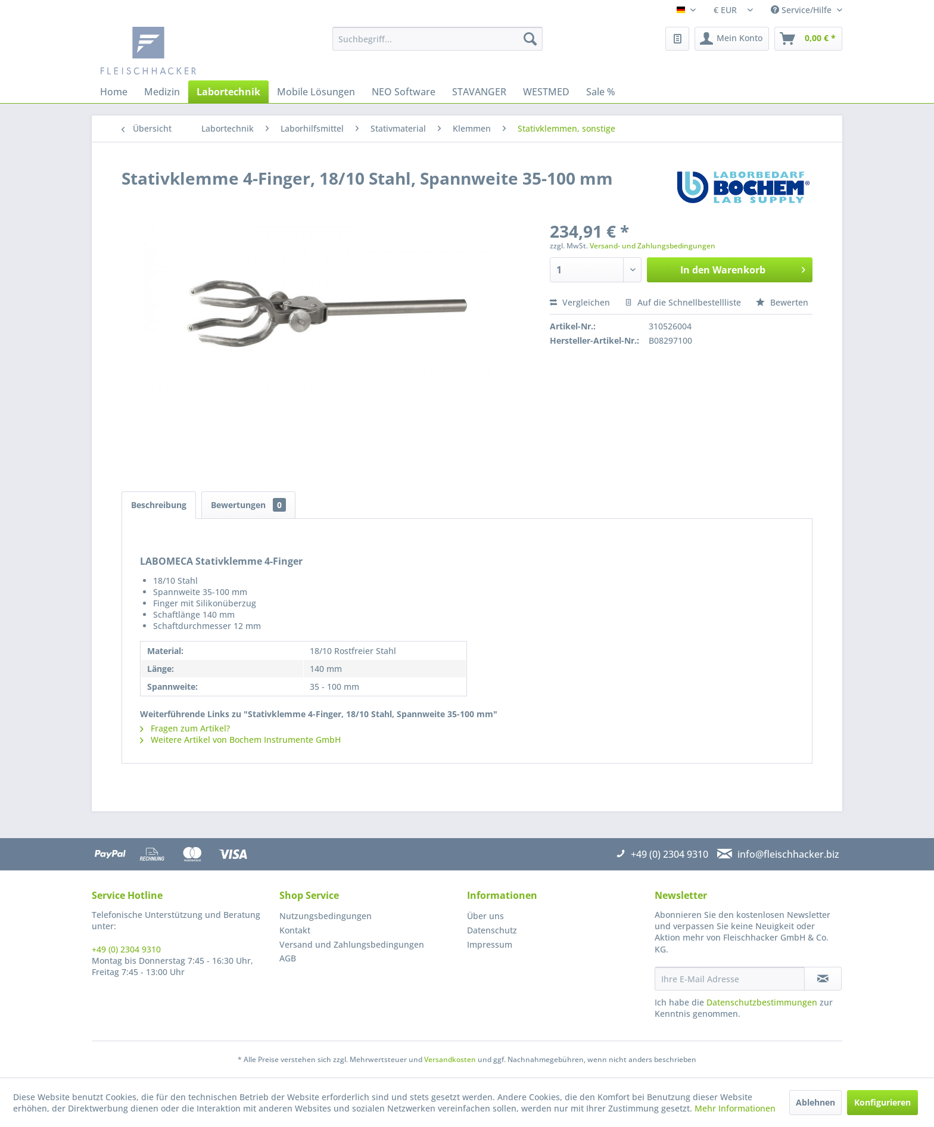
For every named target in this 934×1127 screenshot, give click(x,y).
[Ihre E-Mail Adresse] (730, 979)
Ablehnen (815, 1102)
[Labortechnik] (228, 91)
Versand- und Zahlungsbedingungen (652, 246)
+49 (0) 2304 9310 (126, 949)
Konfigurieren (882, 1102)
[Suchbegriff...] (437, 39)
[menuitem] (437, 39)
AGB (287, 958)
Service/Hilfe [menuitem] (802, 9)
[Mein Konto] (732, 39)
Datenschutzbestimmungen (761, 1002)
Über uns (485, 915)
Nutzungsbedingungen (325, 915)
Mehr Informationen (735, 1108)
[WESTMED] (546, 91)
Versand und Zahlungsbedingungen (351, 944)
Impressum (489, 944)
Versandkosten (450, 1059)
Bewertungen (248, 505)
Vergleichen (580, 302)
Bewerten (782, 302)
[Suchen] (530, 39)
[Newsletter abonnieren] (823, 979)
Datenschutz (492, 930)
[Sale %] (601, 91)
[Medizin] (162, 91)
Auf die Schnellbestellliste (683, 302)
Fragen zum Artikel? (185, 728)
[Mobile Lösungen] (316, 91)
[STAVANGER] (479, 91)
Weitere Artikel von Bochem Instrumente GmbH (240, 739)
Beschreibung (158, 504)
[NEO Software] (403, 91)
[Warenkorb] (808, 39)
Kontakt (294, 930)
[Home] (114, 91)
